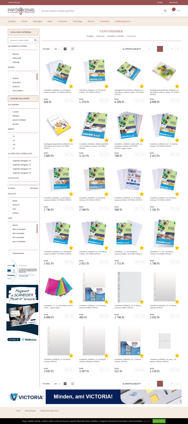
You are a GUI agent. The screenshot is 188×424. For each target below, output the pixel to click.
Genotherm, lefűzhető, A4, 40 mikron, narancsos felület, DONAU (92, 306)
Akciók (24, 21)
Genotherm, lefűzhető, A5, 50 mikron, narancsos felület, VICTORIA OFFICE (128, 199)
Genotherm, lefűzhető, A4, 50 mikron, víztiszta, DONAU (57, 360)
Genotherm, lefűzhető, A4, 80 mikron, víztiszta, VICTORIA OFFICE (92, 199)
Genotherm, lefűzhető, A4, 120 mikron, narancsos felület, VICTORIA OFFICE (58, 253)
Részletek (146, 421)
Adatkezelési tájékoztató (49, 411)
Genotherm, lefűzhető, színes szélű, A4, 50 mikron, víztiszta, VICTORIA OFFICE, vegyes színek (128, 146)
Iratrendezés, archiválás (115, 36)
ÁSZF (18, 411)
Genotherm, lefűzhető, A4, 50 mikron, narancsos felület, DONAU (128, 306)
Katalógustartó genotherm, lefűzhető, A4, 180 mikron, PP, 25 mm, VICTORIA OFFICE (58, 146)
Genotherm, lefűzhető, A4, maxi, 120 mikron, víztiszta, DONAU (163, 360)
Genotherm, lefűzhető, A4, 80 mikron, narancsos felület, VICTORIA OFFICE (57, 199)
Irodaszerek (62, 21)
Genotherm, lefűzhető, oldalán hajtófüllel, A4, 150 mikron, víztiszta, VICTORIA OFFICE (94, 146)
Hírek (50, 21)
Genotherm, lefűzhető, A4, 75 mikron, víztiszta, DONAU (128, 360)
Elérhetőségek (30, 411)
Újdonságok (37, 21)
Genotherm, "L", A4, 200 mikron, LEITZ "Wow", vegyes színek (58, 306)
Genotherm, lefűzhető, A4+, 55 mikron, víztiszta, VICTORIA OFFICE (164, 145)
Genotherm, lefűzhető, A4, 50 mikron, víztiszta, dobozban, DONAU (92, 360)
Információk (173, 2)
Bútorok (91, 21)
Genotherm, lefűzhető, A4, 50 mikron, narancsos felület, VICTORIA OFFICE (57, 91)
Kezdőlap (12, 21)
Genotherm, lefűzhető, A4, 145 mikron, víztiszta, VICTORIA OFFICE (93, 253)
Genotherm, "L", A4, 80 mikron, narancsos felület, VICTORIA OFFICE (128, 253)
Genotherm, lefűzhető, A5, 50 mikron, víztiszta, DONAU (163, 306)
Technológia (77, 21)
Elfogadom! (159, 421)
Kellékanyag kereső (122, 21)
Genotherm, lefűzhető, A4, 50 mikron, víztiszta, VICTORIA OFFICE (92, 91)
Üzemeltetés (104, 21)
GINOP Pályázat (14, 2)
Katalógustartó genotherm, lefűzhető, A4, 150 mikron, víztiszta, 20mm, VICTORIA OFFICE (129, 92)
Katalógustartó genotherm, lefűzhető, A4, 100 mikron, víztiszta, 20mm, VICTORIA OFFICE (164, 92)
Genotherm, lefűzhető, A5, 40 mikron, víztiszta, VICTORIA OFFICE (163, 199)
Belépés (160, 2)
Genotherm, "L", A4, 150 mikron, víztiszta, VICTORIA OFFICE (162, 253)
